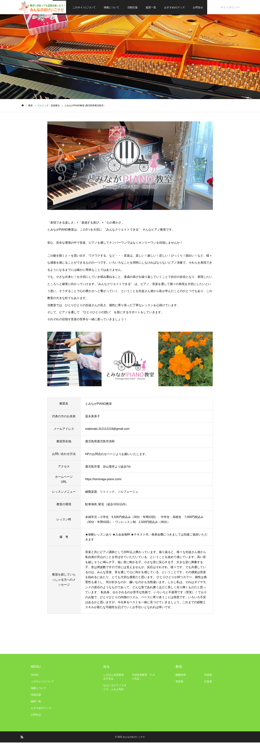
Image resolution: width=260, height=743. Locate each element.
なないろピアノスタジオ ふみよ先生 (114, 687)
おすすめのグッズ (174, 7)
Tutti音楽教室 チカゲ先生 (143, 677)
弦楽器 (208, 675)
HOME (34, 675)
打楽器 (208, 681)
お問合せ (198, 7)
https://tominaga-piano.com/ (103, 479)
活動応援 (133, 7)
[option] (130, 166)
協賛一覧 (151, 7)
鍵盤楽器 (181, 675)
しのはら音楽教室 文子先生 (114, 677)
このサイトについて (84, 7)
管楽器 (179, 681)
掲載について (111, 7)
